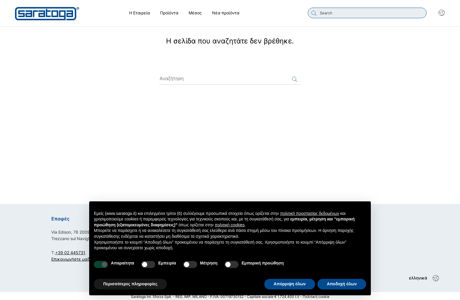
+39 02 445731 (70, 251)
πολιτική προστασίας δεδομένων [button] (309, 213)
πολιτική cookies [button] (230, 225)
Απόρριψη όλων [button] (290, 284)
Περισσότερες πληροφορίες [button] (130, 284)
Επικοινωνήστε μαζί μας (75, 257)
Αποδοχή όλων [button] (342, 284)
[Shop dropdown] (438, 12)
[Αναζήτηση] (230, 77)
